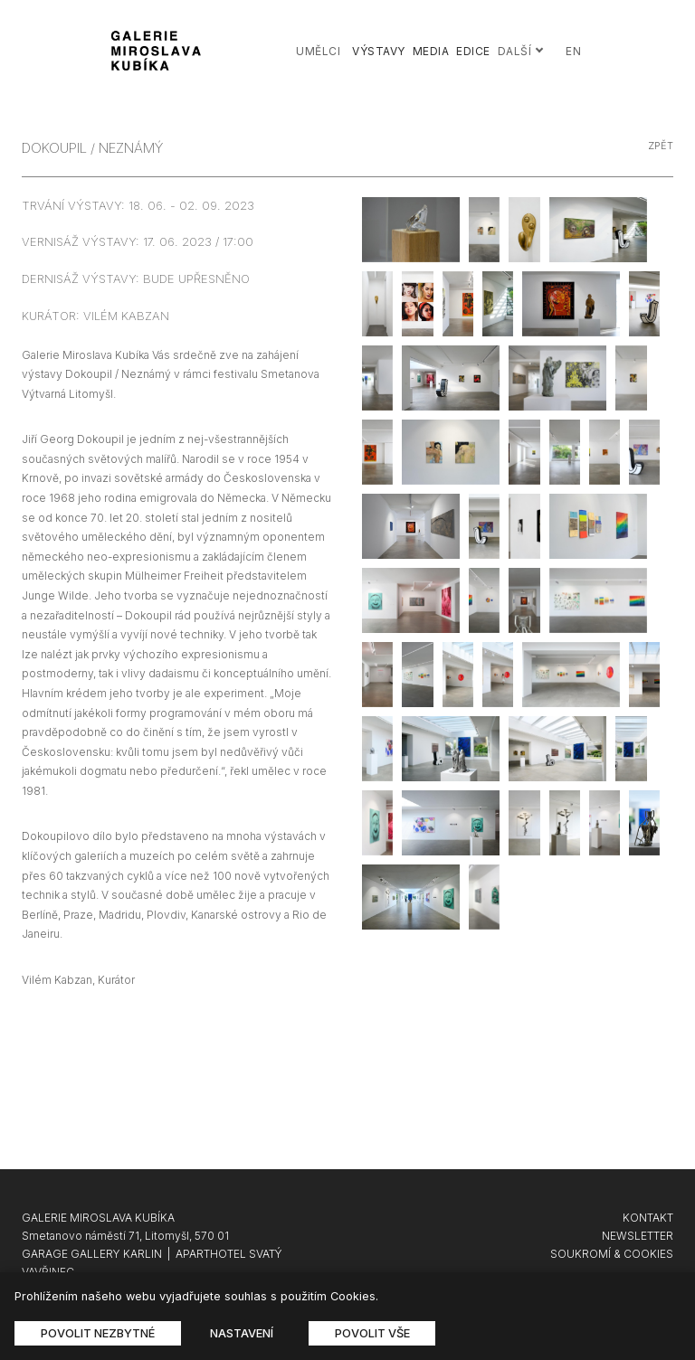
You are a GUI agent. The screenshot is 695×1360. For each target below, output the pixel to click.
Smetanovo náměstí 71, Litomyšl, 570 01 (125, 1235)
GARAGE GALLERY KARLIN (92, 1254)
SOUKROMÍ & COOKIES (611, 1254)
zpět (660, 145)
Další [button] (521, 51)
